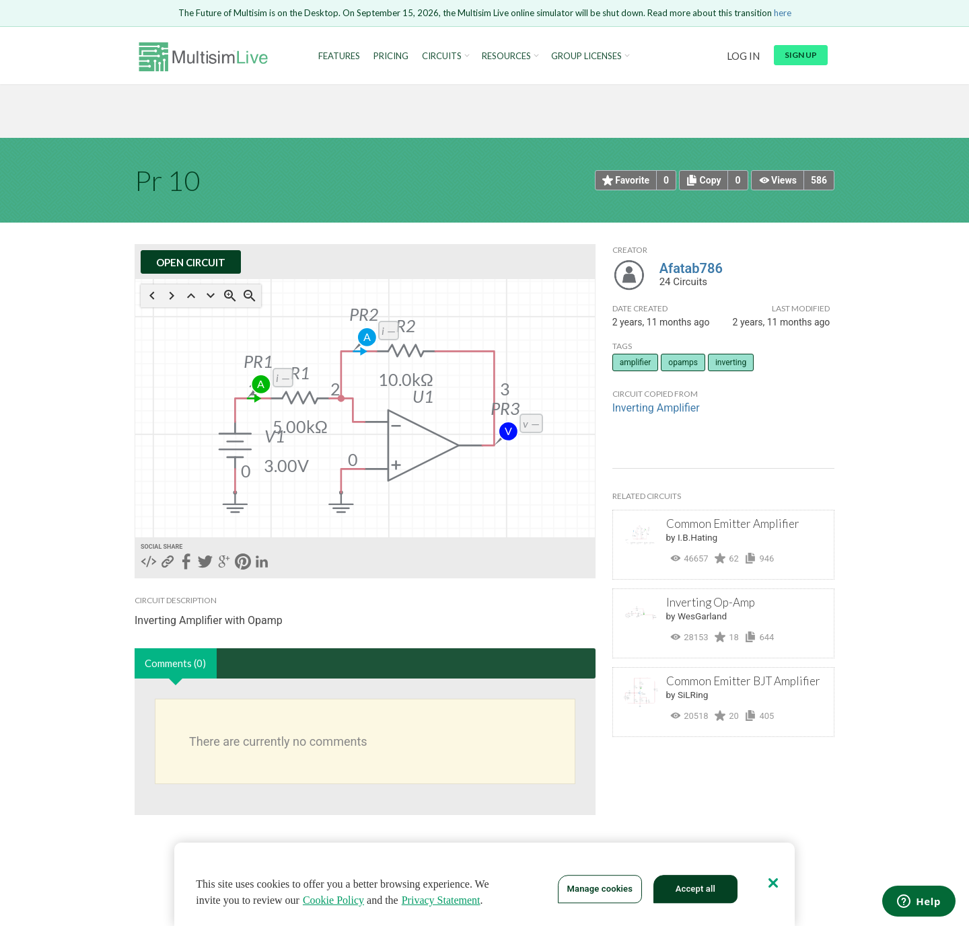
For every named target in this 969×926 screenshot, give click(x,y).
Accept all (695, 889)
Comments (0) (175, 663)
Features (339, 56)
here (782, 12)
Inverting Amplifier (656, 407)
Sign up (801, 55)
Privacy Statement (441, 900)
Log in (743, 56)
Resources (506, 56)
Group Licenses (586, 56)
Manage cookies (600, 889)
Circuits (442, 56)
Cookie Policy (333, 900)
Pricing (390, 56)
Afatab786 (691, 268)
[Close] (773, 883)
